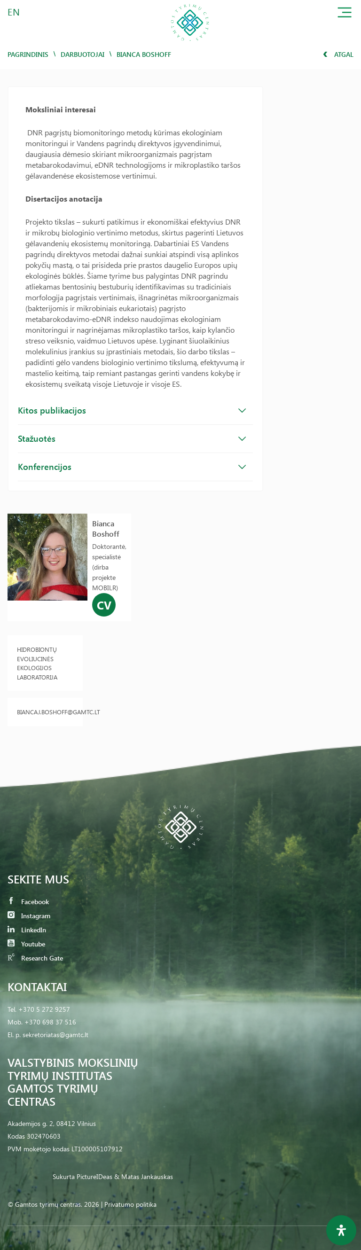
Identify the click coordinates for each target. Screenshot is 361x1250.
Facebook (28, 901)
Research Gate (35, 957)
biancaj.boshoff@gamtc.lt (45, 712)
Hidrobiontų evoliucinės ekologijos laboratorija (37, 663)
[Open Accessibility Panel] (341, 1230)
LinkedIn (27, 929)
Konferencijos (132, 466)
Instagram (29, 915)
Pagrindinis (28, 54)
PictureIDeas (94, 1176)
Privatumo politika (130, 1204)
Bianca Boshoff (105, 528)
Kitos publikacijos (132, 410)
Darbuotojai (82, 54)
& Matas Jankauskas (143, 1176)
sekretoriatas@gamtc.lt (55, 1034)
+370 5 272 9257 (44, 1009)
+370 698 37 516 (50, 1021)
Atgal (338, 54)
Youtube (26, 943)
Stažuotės (132, 438)
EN (14, 11)
